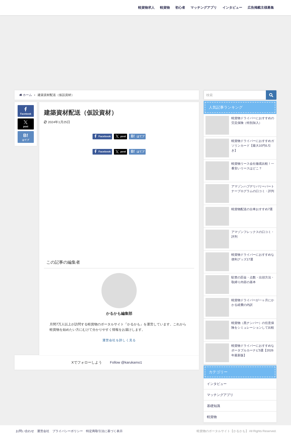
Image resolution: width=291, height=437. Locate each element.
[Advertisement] (146, 50)
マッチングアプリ (203, 7)
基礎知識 (213, 405)
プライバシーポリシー (67, 431)
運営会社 (43, 431)
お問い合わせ (25, 431)
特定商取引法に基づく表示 (104, 431)
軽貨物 (165, 7)
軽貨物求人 (146, 7)
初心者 (180, 7)
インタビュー (232, 7)
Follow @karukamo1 (126, 362)
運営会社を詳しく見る (119, 340)
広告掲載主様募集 (261, 7)
